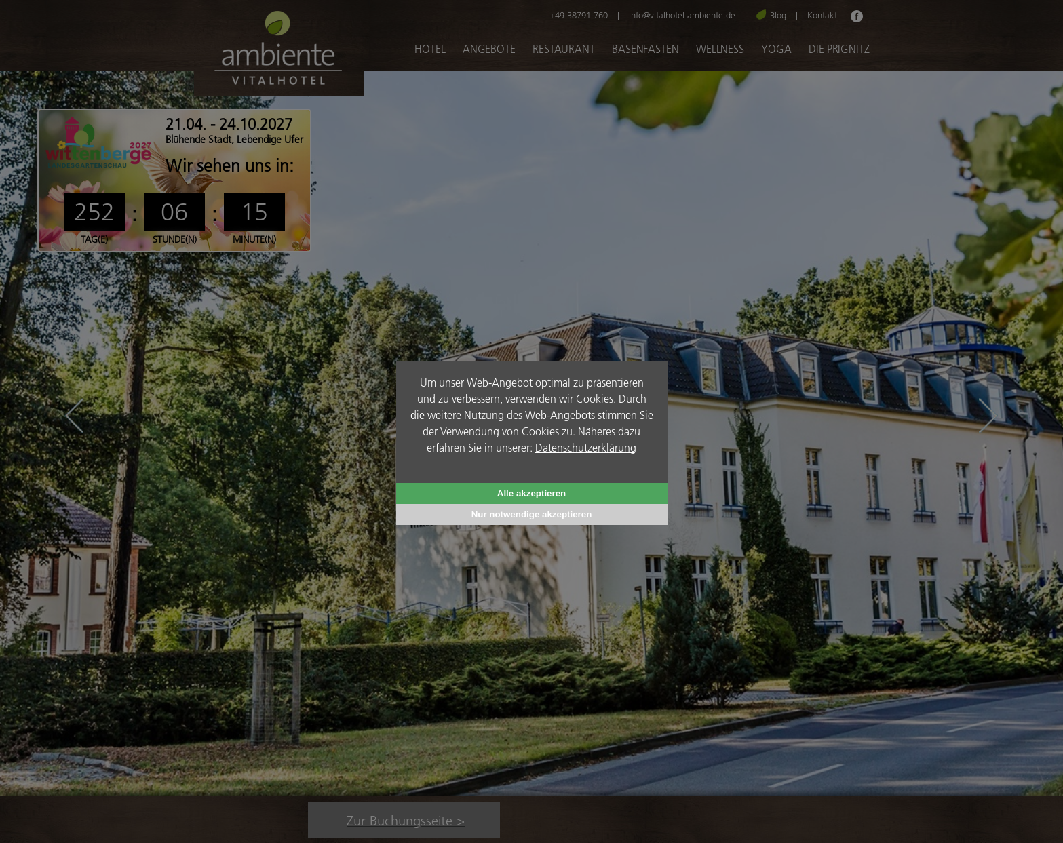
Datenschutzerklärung (585, 447)
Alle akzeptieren (531, 493)
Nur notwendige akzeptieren (531, 514)
